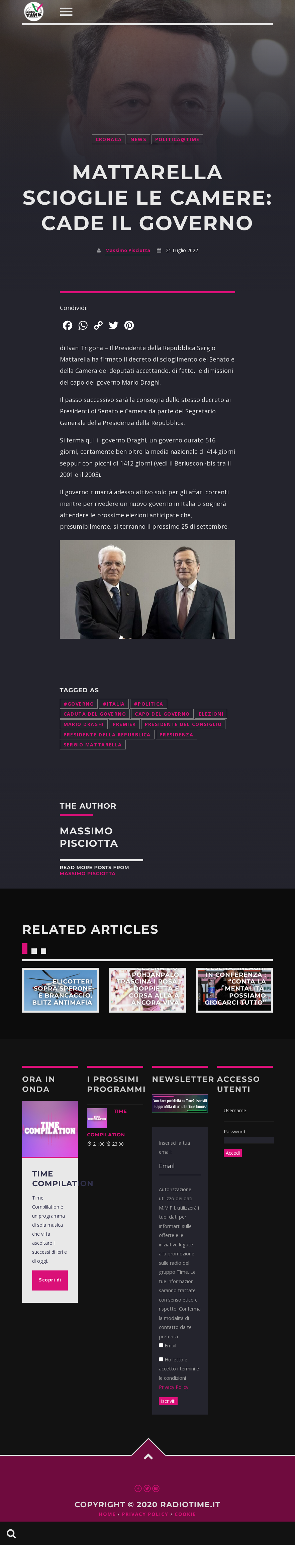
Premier (124, 724)
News (138, 139)
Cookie (185, 1514)
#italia (114, 704)
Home (107, 1514)
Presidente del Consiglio (183, 724)
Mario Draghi (84, 724)
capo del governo (162, 714)
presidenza (176, 734)
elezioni (211, 714)
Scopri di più (60, 990)
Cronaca (109, 139)
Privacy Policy (173, 1387)
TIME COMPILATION (107, 1123)
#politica (149, 704)
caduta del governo (95, 714)
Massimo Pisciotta (127, 250)
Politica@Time (177, 139)
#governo (79, 704)
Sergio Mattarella (93, 744)
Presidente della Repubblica (107, 734)
